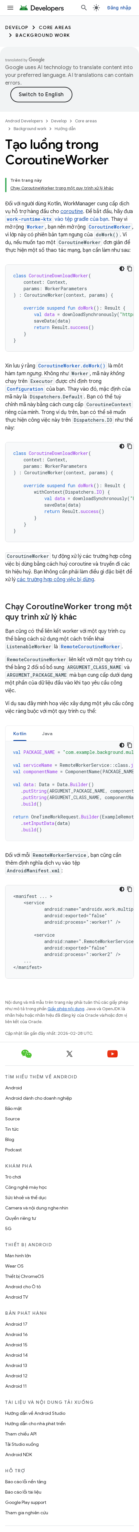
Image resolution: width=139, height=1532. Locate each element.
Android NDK (18, 1454)
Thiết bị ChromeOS (24, 1276)
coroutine (71, 211)
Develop (16, 27)
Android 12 (16, 1376)
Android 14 (16, 1355)
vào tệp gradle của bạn (56, 219)
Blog (9, 1139)
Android (13, 1088)
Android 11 (16, 1386)
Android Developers (24, 121)
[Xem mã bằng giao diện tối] (122, 268)
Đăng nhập (119, 8)
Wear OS (14, 1266)
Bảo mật (13, 1108)
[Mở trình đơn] (10, 7)
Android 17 (16, 1324)
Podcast (13, 1150)
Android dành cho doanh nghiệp (38, 1098)
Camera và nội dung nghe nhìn (36, 1208)
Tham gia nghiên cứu (26, 1513)
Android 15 (16, 1345)
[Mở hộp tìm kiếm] (84, 8)
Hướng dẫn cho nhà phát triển (35, 1423)
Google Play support (25, 1502)
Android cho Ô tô (23, 1287)
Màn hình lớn (18, 1256)
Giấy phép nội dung (66, 1009)
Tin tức (12, 1129)
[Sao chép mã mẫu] (130, 268)
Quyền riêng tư (20, 1218)
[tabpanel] (69, 791)
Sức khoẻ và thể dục (26, 1197)
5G (8, 1228)
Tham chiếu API (21, 1434)
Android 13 (16, 1365)
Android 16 (16, 1334)
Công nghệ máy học (26, 1187)
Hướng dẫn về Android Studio (35, 1413)
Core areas (55, 27)
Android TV (16, 1297)
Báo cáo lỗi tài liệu (23, 1492)
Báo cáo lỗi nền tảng (25, 1482)
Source (12, 1119)
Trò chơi (13, 1177)
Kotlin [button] (20, 733)
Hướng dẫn (65, 128)
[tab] (19, 733)
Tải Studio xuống (22, 1444)
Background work (43, 35)
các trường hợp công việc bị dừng (55, 579)
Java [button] (47, 733)
